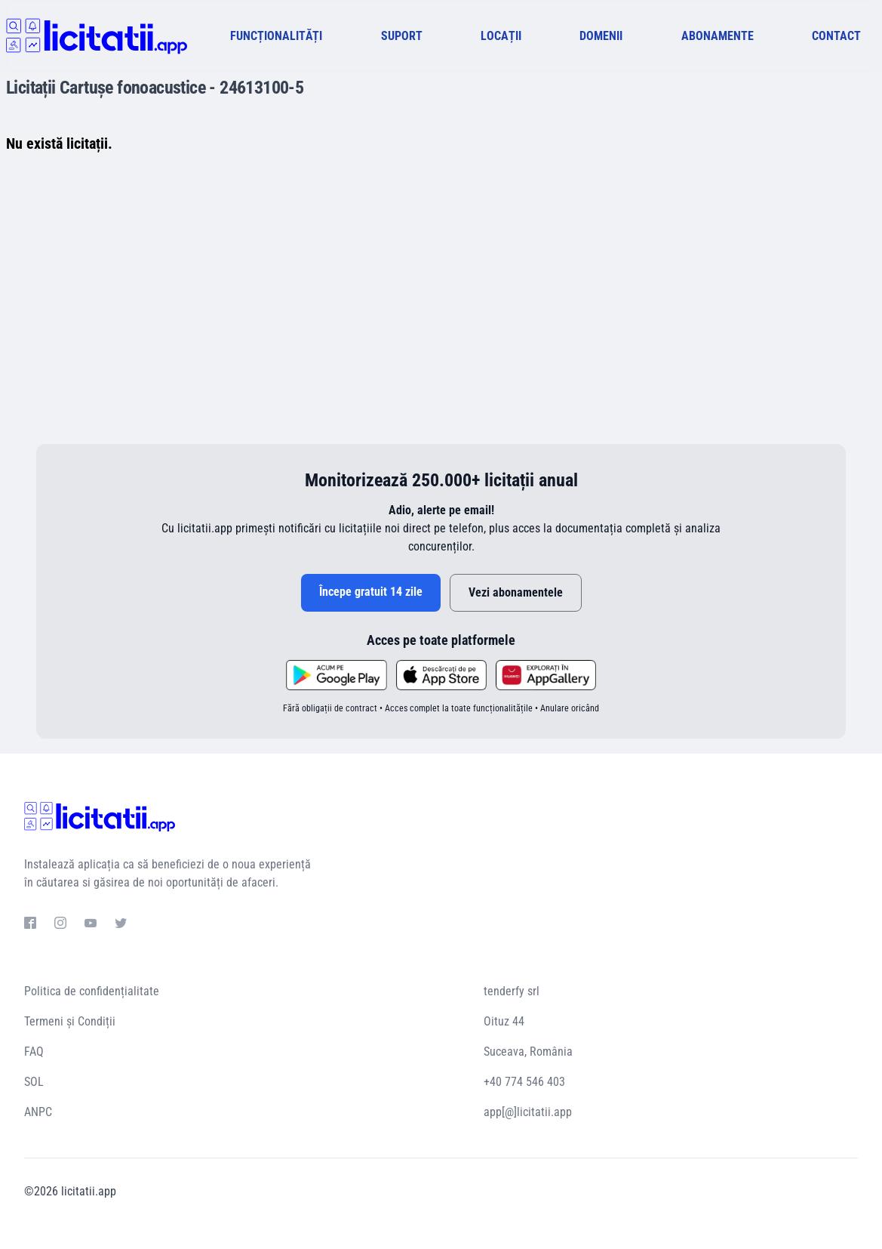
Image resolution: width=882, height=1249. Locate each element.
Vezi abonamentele (516, 592)
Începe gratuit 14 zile (371, 591)
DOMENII (600, 36)
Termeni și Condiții (69, 1021)
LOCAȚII (501, 36)
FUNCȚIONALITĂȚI (276, 36)
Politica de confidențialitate (91, 991)
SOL (34, 1082)
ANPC (38, 1112)
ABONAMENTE (717, 36)
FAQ (34, 1051)
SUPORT (402, 36)
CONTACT (836, 36)
